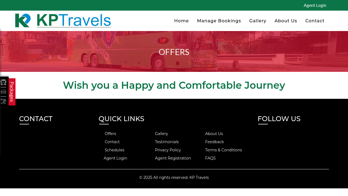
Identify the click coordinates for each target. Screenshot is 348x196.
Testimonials (164, 141)
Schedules (112, 150)
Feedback (211, 141)
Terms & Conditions (220, 150)
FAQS (207, 158)
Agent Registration (170, 158)
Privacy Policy (165, 150)
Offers (107, 133)
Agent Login (315, 5)
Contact (315, 20)
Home (181, 20)
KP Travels (199, 177)
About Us (286, 20)
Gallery (257, 20)
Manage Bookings (219, 20)
